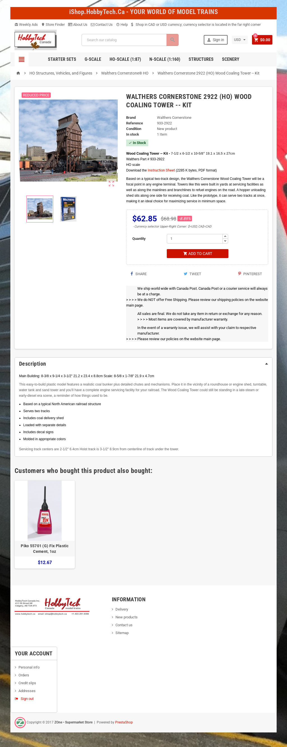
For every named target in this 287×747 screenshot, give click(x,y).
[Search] (130, 40)
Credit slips (27, 683)
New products (126, 618)
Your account (34, 654)
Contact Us (102, 24)
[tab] (143, 364)
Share (138, 274)
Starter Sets (62, 59)
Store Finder (53, 24)
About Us (77, 24)
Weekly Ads (26, 24)
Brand (131, 117)
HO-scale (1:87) (125, 59)
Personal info (29, 668)
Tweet (192, 274)
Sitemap (122, 633)
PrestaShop (124, 723)
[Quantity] (195, 238)
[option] (45, 525)
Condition (133, 129)
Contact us (124, 625)
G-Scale (93, 59)
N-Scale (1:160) (164, 59)
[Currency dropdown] (239, 40)
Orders (23, 676)
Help (122, 24)
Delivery (121, 610)
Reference (134, 123)
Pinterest (250, 274)
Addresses (27, 691)
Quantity (139, 238)
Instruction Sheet (161, 170)
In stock (132, 134)
